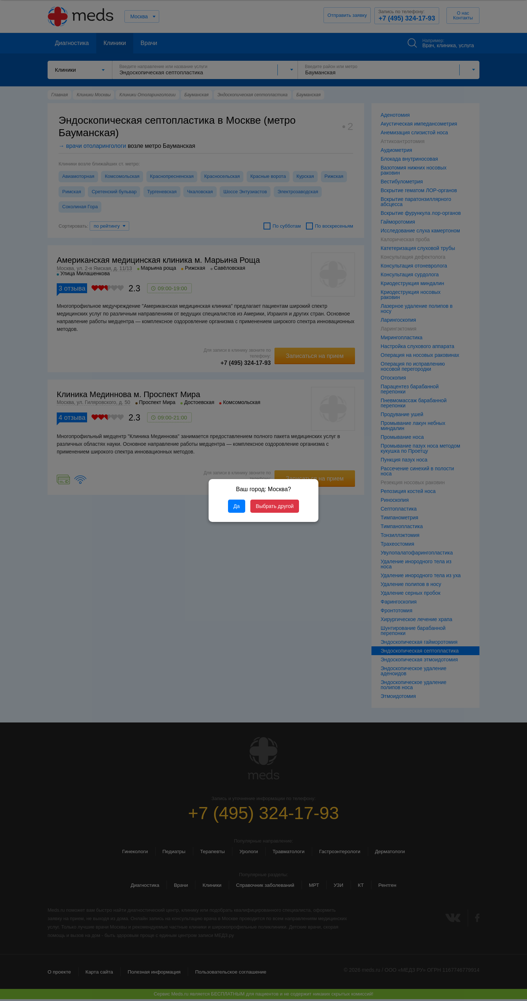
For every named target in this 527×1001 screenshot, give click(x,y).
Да (236, 506)
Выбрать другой (275, 506)
